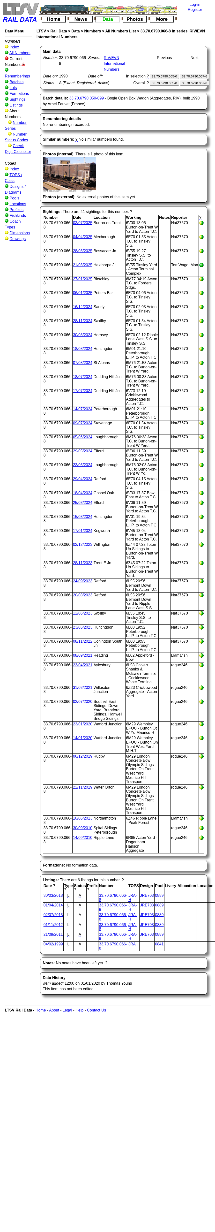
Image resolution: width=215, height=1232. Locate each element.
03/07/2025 (82, 223)
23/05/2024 (82, 465)
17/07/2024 (82, 391)
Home (53, 19)
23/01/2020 (82, 724)
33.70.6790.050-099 (86, 98)
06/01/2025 (82, 293)
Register (195, 10)
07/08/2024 (82, 363)
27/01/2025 (82, 279)
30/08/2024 (82, 335)
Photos (134, 19)
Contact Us (96, 1010)
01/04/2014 (53, 905)
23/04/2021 (82, 665)
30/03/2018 (53, 895)
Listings (15, 105)
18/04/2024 (82, 493)
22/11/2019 (82, 787)
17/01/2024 (82, 531)
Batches (16, 82)
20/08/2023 (82, 595)
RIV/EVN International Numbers (114, 63)
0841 (159, 944)
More (162, 19)
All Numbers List (120, 31)
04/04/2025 (82, 237)
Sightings (17, 99)
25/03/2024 (82, 503)
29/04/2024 (82, 479)
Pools (14, 198)
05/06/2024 (82, 437)
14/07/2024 (82, 409)
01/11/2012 (53, 925)
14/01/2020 (82, 738)
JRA (132, 944)
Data (108, 19)
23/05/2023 (82, 627)
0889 (159, 895)
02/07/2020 (82, 702)
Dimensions (19, 233)
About (54, 1010)
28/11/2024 (82, 321)
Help (79, 1010)
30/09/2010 (82, 828)
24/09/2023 (82, 581)
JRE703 (147, 895)
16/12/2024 (82, 307)
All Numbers (19, 53)
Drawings (17, 239)
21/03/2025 (82, 265)
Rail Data (59, 31)
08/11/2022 (82, 641)
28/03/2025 (82, 251)
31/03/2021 (82, 687)
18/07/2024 (82, 377)
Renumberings (17, 76)
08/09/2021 (82, 655)
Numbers (92, 31)
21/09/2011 (53, 934)
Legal (67, 1010)
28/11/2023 (82, 563)
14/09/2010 (82, 838)
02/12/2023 (82, 544)
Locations (17, 204)
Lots (13, 88)
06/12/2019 (82, 756)
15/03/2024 (82, 517)
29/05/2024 (82, 451)
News (80, 19)
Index (14, 47)
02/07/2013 (53, 915)
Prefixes (16, 210)
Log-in (195, 4)
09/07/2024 (82, 423)
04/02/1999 (53, 944)
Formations (19, 93)
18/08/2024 (82, 349)
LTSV (41, 31)
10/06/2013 (82, 818)
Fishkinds (17, 215)
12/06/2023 (82, 613)
